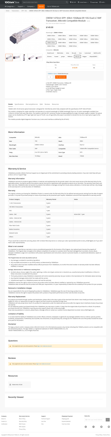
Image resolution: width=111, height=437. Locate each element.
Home (7, 11)
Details (10, 104)
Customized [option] (88, 53)
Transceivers (15, 11)
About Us (3, 418)
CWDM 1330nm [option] (84, 35)
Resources (55, 104)
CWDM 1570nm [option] (51, 46)
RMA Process (22, 424)
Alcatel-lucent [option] (50, 53)
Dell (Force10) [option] (97, 53)
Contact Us (4, 421)
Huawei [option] (56, 56)
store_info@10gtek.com (89, 241)
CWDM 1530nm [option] (84, 42)
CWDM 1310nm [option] (73, 35)
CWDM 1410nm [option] (73, 39)
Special (41, 6)
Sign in (39, 346)
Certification (4, 424)
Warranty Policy (23, 421)
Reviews (47, 104)
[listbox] (75, 41)
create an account (47, 346)
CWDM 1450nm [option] (95, 39)
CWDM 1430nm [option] (84, 39)
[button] (16, 57)
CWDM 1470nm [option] (51, 42)
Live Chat (43, 421)
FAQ (42, 424)
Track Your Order (66, 424)
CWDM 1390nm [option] (62, 39)
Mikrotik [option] (77, 56)
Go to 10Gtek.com (53, 6)
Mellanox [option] (70, 56)
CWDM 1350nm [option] (95, 35)
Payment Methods (66, 421)
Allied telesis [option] (60, 53)
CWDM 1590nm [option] (62, 46)
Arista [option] (67, 53)
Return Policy (22, 418)
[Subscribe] (108, 419)
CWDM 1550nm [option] (95, 42)
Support (20, 6)
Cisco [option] (80, 53)
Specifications (19, 104)
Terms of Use (106, 435)
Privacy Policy (22, 429)
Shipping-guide (65, 418)
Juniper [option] (63, 56)
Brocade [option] (74, 53)
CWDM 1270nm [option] (51, 35)
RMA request (22, 426)
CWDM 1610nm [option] (73, 46)
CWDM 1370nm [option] (51, 39)
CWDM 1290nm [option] (62, 35)
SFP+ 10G (24, 11)
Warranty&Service (32, 104)
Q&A (41, 104)
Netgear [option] (84, 56)
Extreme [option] (49, 56)
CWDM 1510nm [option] (73, 42)
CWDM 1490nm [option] (62, 42)
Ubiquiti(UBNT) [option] (93, 56)
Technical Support (45, 418)
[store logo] (12, 2)
